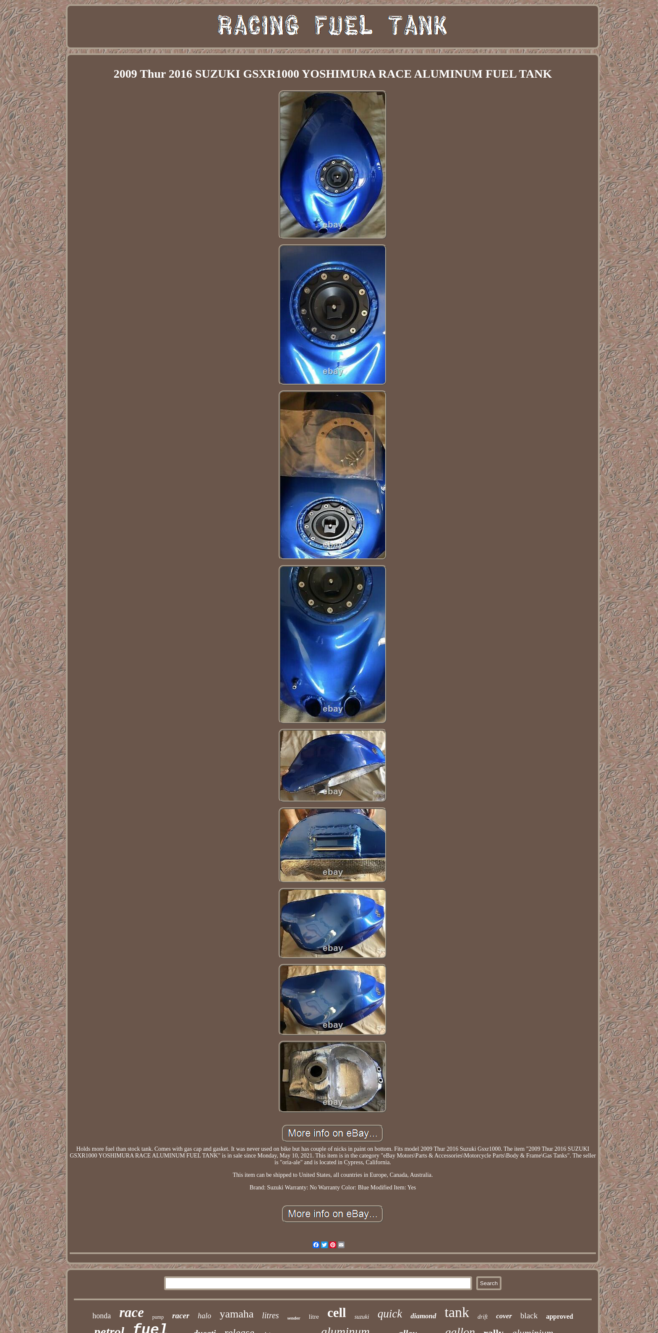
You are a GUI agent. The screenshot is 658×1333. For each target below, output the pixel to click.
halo (204, 1316)
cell (336, 1312)
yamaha (236, 1314)
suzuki (362, 1317)
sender (293, 1317)
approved (559, 1316)
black (529, 1315)
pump (158, 1317)
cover (504, 1316)
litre (314, 1316)
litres (270, 1315)
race (131, 1312)
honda (101, 1316)
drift (483, 1317)
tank (457, 1312)
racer (180, 1315)
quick (390, 1313)
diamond (423, 1316)
